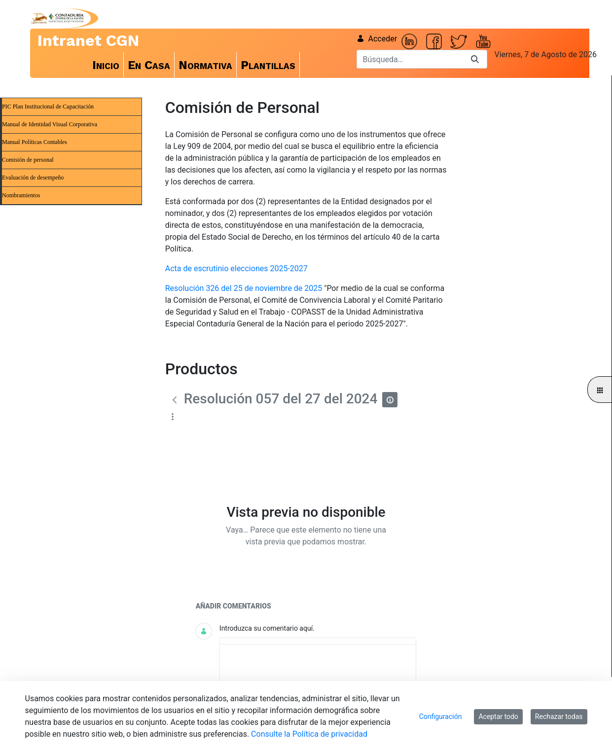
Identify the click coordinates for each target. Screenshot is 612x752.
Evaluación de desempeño (33, 177)
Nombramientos (21, 195)
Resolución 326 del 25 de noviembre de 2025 (244, 288)
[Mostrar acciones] (172, 417)
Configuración (440, 716)
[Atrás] (174, 400)
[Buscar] (410, 59)
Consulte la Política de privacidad (309, 734)
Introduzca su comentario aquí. (267, 628)
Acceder (377, 38)
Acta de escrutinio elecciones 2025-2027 (236, 268)
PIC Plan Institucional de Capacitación (48, 106)
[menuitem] (106, 65)
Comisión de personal (28, 159)
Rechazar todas (559, 716)
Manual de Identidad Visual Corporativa (49, 124)
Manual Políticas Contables (34, 142)
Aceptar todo (498, 716)
